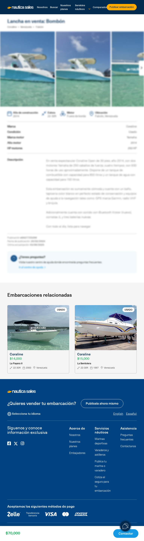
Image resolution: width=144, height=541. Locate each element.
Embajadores (77, 452)
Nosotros (42, 7)
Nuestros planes (65, 7)
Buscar (54, 7)
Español (131, 413)
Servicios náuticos (80, 7)
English (118, 413)
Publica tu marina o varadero (100, 465)
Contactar (126, 533)
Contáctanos (128, 446)
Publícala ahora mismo (102, 403)
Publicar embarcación (122, 7)
